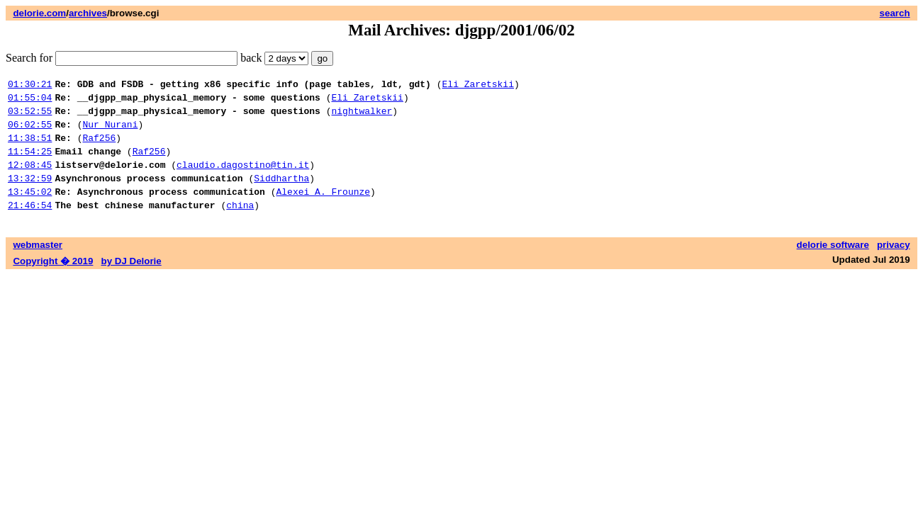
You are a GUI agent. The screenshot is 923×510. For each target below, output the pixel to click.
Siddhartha (281, 194)
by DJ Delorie (131, 282)
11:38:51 (30, 148)
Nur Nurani (110, 132)
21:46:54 (30, 226)
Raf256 (99, 148)
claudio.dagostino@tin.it (243, 179)
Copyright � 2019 (53, 282)
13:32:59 (30, 194)
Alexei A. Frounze (323, 210)
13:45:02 (30, 210)
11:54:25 (30, 163)
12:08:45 (30, 179)
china (240, 226)
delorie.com (39, 13)
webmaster (37, 266)
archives (88, 13)
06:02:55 (30, 132)
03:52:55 (30, 116)
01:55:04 (30, 101)
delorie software (833, 266)
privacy (893, 266)
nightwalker (361, 116)
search (895, 13)
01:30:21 (30, 85)
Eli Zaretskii (477, 85)
